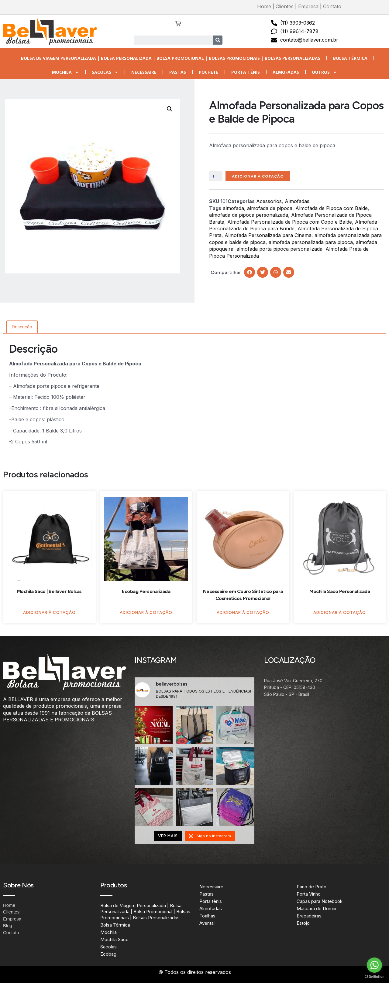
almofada (233, 209)
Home (264, 6)
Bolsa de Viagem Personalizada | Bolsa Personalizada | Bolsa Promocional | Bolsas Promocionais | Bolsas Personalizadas (170, 58)
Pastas (177, 72)
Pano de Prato (311, 887)
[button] (169, 108)
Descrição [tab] (22, 326)
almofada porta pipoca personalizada (279, 250)
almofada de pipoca (269, 209)
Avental (207, 923)
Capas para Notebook (320, 901)
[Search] (217, 40)
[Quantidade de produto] (217, 176)
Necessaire (144, 72)
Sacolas (105, 72)
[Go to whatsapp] (374, 965)
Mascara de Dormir (317, 908)
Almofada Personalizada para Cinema (268, 236)
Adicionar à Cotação (263, 176)
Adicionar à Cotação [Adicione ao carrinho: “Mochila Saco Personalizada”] (339, 612)
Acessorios (269, 202)
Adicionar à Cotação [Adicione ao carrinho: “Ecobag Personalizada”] (146, 612)
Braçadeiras (309, 916)
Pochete (209, 72)
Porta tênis (245, 72)
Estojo (303, 923)
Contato (332, 6)
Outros (324, 72)
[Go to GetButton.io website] (374, 977)
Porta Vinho (309, 894)
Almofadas (286, 72)
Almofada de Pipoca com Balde (331, 209)
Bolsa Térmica (350, 58)
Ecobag (108, 954)
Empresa (308, 6)
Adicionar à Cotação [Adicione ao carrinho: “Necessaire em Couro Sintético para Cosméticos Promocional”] (243, 612)
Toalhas (207, 916)
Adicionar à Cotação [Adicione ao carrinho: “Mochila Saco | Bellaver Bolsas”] (49, 612)
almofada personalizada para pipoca (311, 243)
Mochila (65, 72)
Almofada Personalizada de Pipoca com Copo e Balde (289, 222)
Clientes (285, 6)
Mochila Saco (114, 939)
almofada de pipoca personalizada (248, 216)
